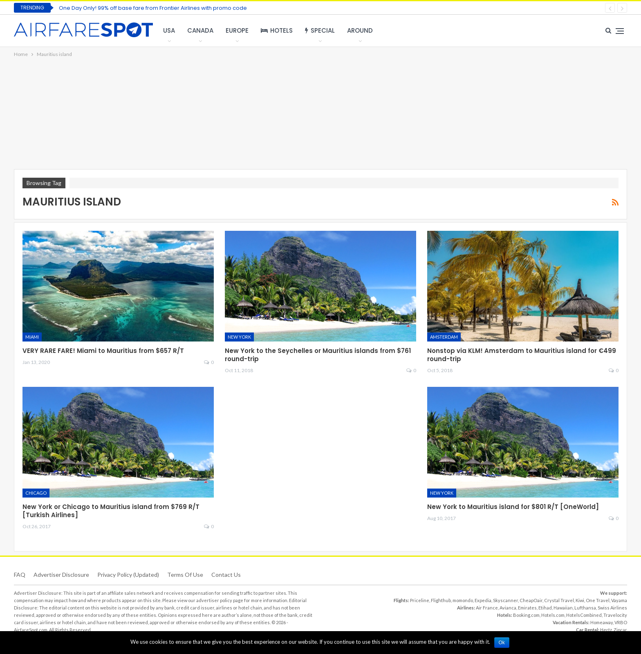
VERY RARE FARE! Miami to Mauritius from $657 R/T (103, 350)
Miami (32, 336)
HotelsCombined (584, 615)
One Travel (598, 600)
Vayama (619, 600)
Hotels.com (553, 615)
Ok (502, 642)
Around (360, 30)
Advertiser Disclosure (61, 574)
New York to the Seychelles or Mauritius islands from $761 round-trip (318, 354)
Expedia (483, 600)
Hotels (277, 30)
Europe (237, 30)
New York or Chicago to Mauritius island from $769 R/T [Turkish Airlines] (110, 510)
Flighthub (441, 600)
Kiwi (580, 600)
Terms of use (185, 574)
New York (239, 336)
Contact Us (226, 574)
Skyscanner (505, 600)
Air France (487, 607)
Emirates (527, 607)
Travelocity (615, 615)
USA (169, 30)
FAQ (19, 574)
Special (320, 30)
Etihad (545, 607)
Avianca (508, 607)
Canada (200, 30)
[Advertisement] (320, 114)
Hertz (606, 629)
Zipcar (620, 629)
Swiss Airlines (612, 607)
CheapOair (531, 600)
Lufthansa (585, 607)
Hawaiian (563, 607)
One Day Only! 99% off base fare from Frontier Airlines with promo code (153, 8)
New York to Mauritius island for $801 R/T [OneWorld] (513, 506)
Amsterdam (444, 336)
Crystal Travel (559, 600)
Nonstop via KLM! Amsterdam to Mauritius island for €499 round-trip (521, 354)
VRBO (620, 622)
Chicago (36, 493)
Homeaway (601, 622)
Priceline (419, 600)
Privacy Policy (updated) (128, 574)
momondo (463, 600)
